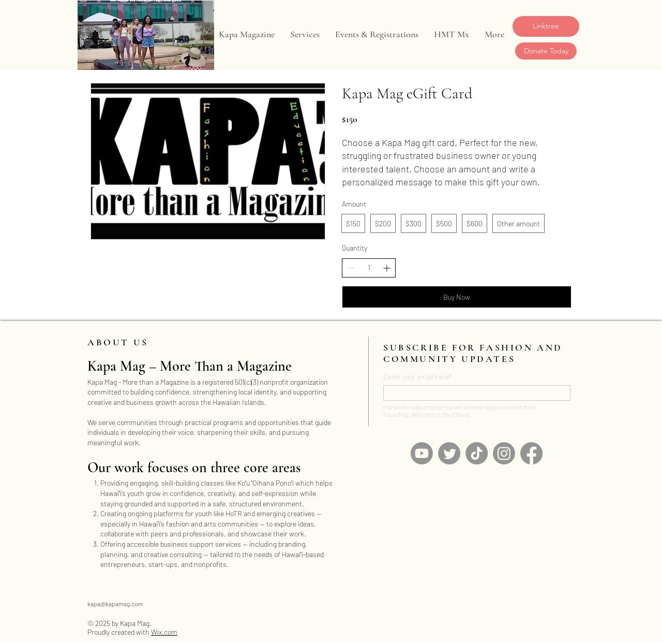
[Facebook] (531, 453)
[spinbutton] (368, 267)
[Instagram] (504, 453)
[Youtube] (422, 453)
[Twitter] (449, 453)
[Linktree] (546, 26)
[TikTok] (476, 453)
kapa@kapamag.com (115, 603)
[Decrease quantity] (350, 268)
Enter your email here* (417, 377)
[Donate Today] (546, 51)
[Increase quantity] (386, 268)
